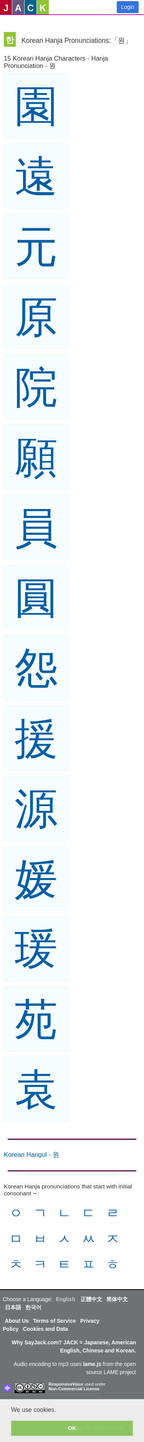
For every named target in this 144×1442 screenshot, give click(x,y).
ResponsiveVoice (66, 1384)
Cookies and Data (45, 1329)
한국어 (33, 1307)
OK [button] (72, 1428)
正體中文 (91, 1299)
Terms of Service (54, 1321)
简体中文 (117, 1299)
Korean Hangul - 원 (31, 1154)
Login (127, 7)
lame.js (92, 1364)
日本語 (13, 1307)
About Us (17, 1321)
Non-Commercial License (74, 1388)
